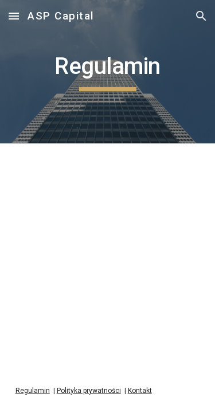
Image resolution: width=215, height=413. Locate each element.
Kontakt (140, 391)
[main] (108, 72)
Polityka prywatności (89, 391)
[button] (14, 16)
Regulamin (32, 391)
